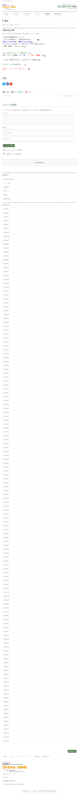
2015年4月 (6, 391)
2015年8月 (6, 375)
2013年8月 (6, 469)
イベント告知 (6, 185)
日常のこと (6, 193)
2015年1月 (6, 403)
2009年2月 (6, 680)
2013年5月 (6, 481)
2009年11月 (6, 645)
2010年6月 (6, 618)
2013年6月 (6, 477)
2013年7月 (6, 473)
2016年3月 (6, 348)
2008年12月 (6, 688)
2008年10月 (6, 696)
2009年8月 (6, 657)
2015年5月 (6, 387)
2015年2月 (6, 399)
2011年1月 (6, 590)
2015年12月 (6, 360)
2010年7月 (6, 614)
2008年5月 (6, 715)
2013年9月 (6, 465)
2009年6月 (6, 665)
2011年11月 (6, 551)
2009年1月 (6, 684)
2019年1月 (6, 230)
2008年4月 (6, 719)
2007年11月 (6, 739)
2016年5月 (6, 340)
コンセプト (13, 756)
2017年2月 (6, 313)
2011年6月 (6, 571)
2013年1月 (6, 496)
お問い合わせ (45, 756)
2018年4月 (6, 266)
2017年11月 (6, 285)
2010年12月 (6, 594)
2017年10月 (6, 289)
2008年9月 (6, 700)
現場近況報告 (6, 201)
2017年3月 (6, 309)
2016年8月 (6, 328)
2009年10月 (6, 649)
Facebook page (39, 164)
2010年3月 (6, 629)
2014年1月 (6, 450)
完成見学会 (6, 189)
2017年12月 (6, 281)
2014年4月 (6, 438)
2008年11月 (6, 692)
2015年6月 (6, 383)
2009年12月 (6, 641)
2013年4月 (6, 485)
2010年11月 (6, 598)
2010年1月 (6, 637)
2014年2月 (6, 446)
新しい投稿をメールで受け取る (12, 156)
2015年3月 (6, 395)
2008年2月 (6, 727)
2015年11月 (6, 364)
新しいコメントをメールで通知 (12, 152)
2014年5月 (6, 434)
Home (5, 756)
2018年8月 (6, 250)
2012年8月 (6, 516)
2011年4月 (6, 579)
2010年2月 (6, 633)
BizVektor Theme (39, 793)
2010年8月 (6, 610)
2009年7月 (6, 661)
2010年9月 (6, 606)
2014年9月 (6, 418)
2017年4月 (6, 305)
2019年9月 (6, 211)
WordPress (31, 793)
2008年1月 (6, 731)
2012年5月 (6, 528)
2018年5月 (6, 262)
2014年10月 (6, 414)
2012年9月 (6, 512)
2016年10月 (6, 324)
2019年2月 (6, 227)
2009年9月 (6, 653)
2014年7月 (6, 426)
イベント (29, 756)
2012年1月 (6, 543)
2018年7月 (6, 254)
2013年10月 (6, 461)
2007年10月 (6, 743)
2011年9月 (6, 559)
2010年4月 (6, 625)
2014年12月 (6, 407)
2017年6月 (6, 301)
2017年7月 (6, 297)
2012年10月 (6, 508)
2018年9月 (6, 246)
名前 (4, 130)
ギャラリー (21, 756)
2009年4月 (6, 672)
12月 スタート (7, 95)
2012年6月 (6, 524)
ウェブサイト (7, 141)
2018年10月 (6, 242)
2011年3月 (6, 582)
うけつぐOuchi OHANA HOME (37, 791)
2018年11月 (6, 238)
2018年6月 (6, 258)
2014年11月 (6, 410)
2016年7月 (6, 332)
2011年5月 (6, 575)
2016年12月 (6, 317)
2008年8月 (6, 704)
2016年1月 (6, 356)
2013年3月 (6, 489)
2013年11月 (6, 457)
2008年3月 (6, 723)
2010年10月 (6, 602)
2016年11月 (6, 320)
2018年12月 (6, 234)
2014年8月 (6, 422)
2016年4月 (6, 344)
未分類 (37, 33)
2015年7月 (6, 379)
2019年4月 (6, 223)
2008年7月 (6, 708)
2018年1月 (6, 277)
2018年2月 (6, 273)
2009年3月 (6, 676)
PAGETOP (72, 751)
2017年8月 (6, 293)
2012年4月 (6, 532)
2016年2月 (6, 352)
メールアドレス (8, 135)
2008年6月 (6, 711)
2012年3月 (6, 536)
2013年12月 (6, 453)
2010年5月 (6, 622)
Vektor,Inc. (48, 793)
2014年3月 (6, 442)
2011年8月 (6, 563)
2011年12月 (6, 547)
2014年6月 (6, 430)
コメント (5, 112)
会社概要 (37, 756)
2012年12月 (6, 500)
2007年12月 (6, 735)
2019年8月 (6, 215)
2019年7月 (6, 219)
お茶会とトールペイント (70, 95)
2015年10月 (6, 367)
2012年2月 (6, 539)
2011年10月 (6, 555)
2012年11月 (6, 504)
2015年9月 (6, 371)
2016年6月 (6, 336)
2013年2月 (6, 493)
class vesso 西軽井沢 (8, 181)
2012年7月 (6, 520)
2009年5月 (6, 668)
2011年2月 (6, 586)
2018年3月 (6, 270)
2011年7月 (6, 567)
